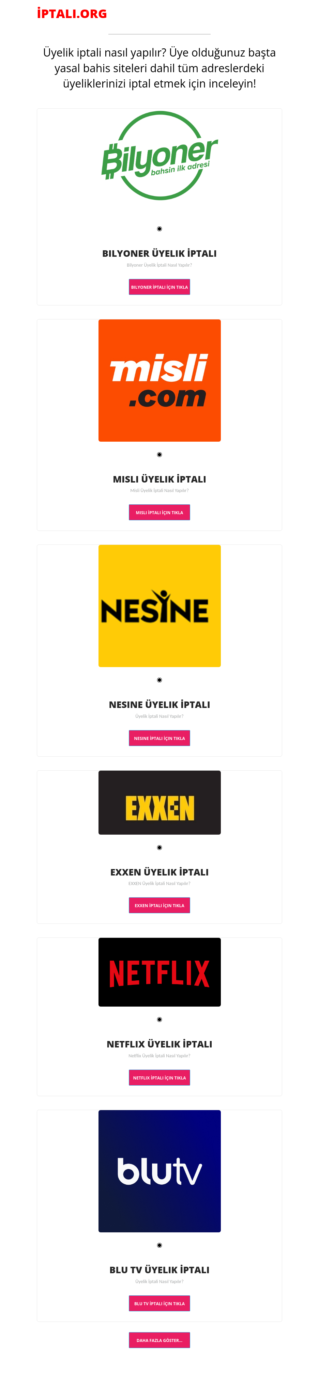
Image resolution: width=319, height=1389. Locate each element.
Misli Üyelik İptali (159, 478)
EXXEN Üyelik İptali (159, 871)
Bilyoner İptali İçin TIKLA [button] (159, 287)
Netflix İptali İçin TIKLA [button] (159, 1078)
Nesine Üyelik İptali (159, 704)
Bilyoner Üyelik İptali (159, 252)
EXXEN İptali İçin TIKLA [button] (159, 906)
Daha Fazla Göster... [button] (159, 1340)
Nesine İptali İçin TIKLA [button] (159, 738)
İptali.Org (72, 13)
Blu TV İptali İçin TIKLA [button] (159, 1304)
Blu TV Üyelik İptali (159, 1269)
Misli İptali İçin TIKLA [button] (159, 513)
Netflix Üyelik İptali (160, 1043)
